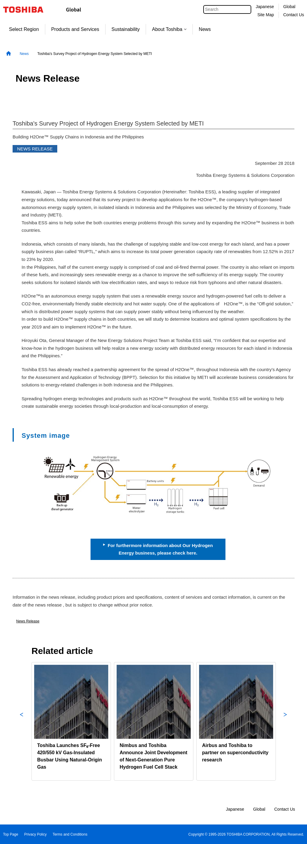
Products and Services (75, 29)
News (205, 29)
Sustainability (126, 29)
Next (285, 721)
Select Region (24, 29)
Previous (21, 721)
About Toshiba (169, 29)
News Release (27, 621)
